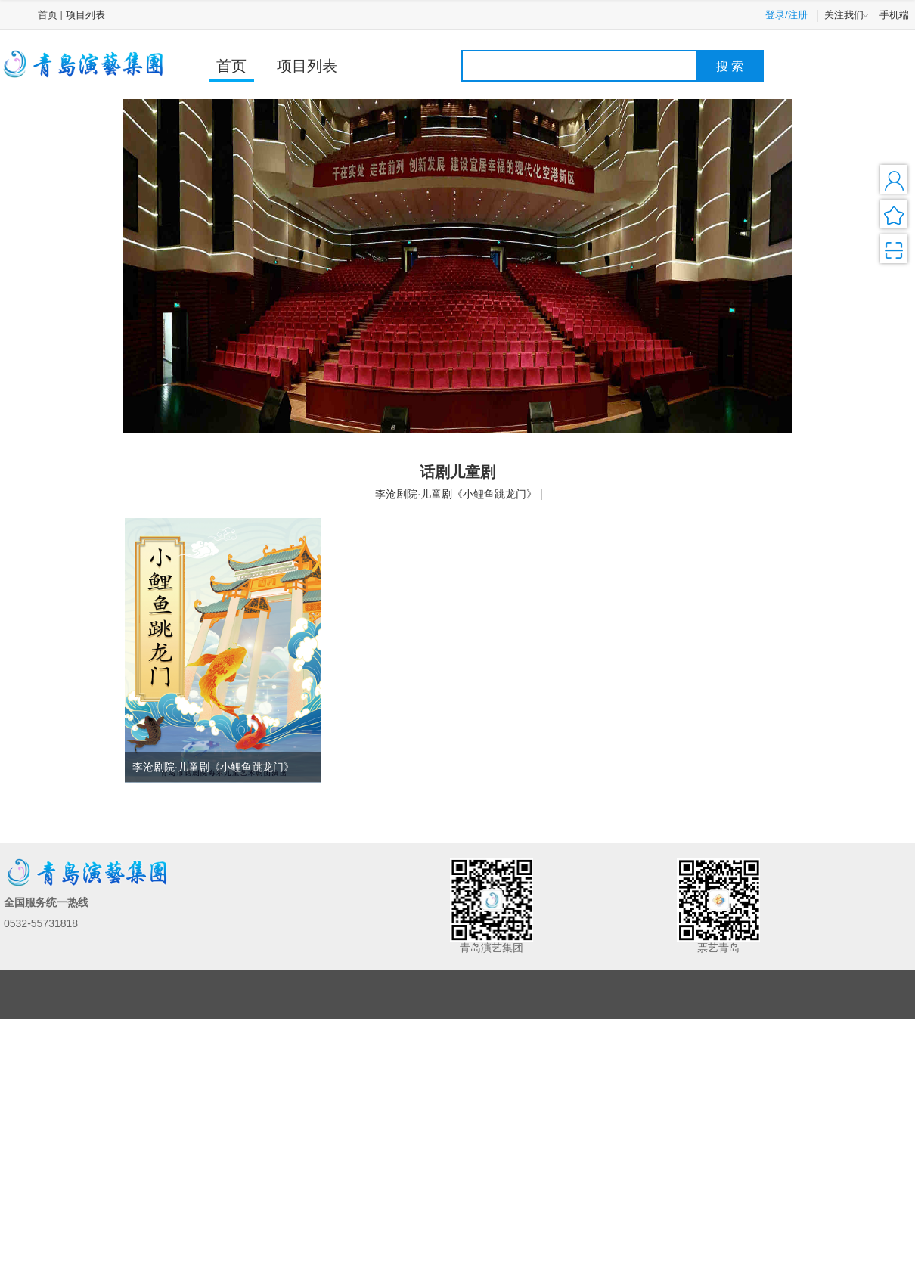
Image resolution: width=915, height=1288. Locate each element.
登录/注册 (786, 14)
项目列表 (85, 14)
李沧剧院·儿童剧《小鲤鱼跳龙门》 (456, 494)
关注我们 (847, 15)
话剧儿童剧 (457, 472)
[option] (457, 265)
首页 (47, 14)
